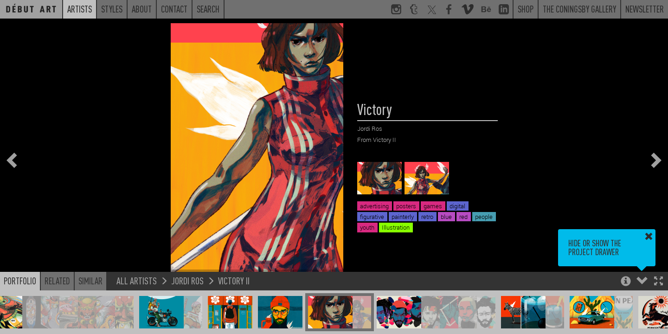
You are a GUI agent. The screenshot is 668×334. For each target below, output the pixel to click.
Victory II (234, 280)
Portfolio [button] (20, 281)
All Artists (136, 280)
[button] (658, 282)
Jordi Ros (187, 280)
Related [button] (57, 281)
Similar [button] (90, 281)
